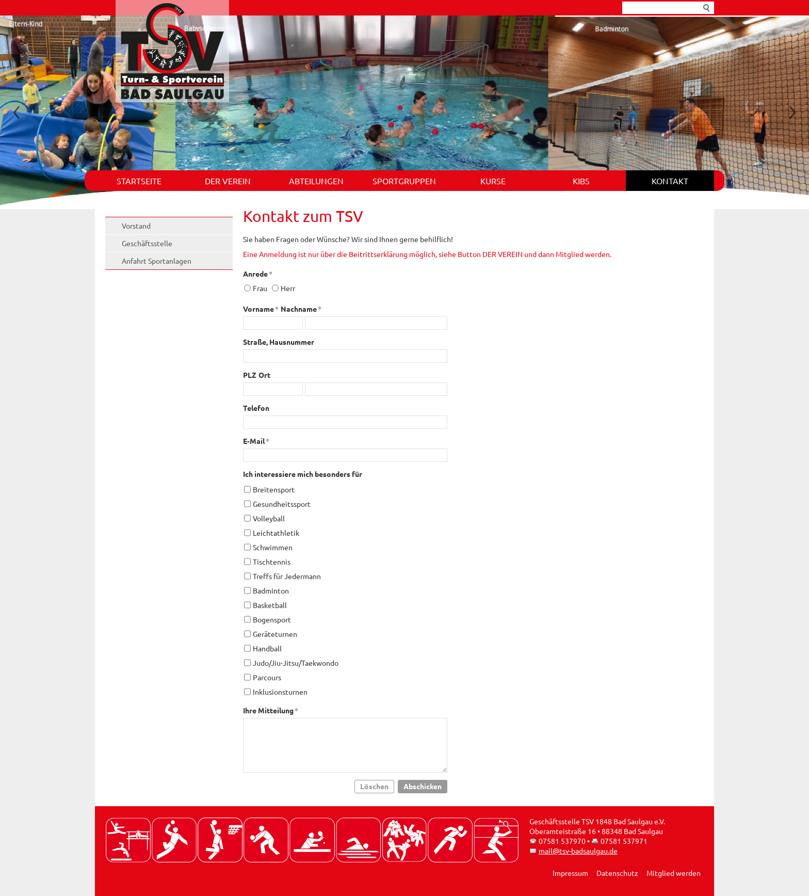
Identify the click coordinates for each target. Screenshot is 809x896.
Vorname (261, 308)
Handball (267, 648)
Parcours (267, 677)
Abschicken (422, 786)
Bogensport (272, 619)
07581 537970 (562, 840)
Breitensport (274, 489)
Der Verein (228, 180)
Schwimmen (273, 547)
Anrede (257, 273)
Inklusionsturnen (280, 691)
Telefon (256, 407)
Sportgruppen (404, 180)
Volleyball (269, 518)
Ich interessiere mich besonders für (302, 473)
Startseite (139, 180)
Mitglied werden (673, 872)
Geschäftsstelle (147, 243)
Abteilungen (316, 180)
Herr (288, 288)
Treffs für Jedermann (287, 576)
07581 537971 (624, 840)
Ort (264, 374)
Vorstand (136, 225)
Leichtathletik (276, 532)
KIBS (581, 180)
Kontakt (670, 180)
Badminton (271, 590)
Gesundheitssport (282, 503)
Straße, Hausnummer (278, 341)
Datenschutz (617, 872)
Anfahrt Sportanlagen (156, 260)
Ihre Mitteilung (270, 710)
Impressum (570, 872)
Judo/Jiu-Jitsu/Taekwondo (295, 662)
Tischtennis (271, 561)
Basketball (270, 605)
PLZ (249, 374)
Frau (260, 288)
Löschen (374, 786)
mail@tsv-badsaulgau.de (578, 850)
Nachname (301, 308)
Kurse (493, 180)
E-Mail (256, 440)
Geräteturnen (275, 633)
